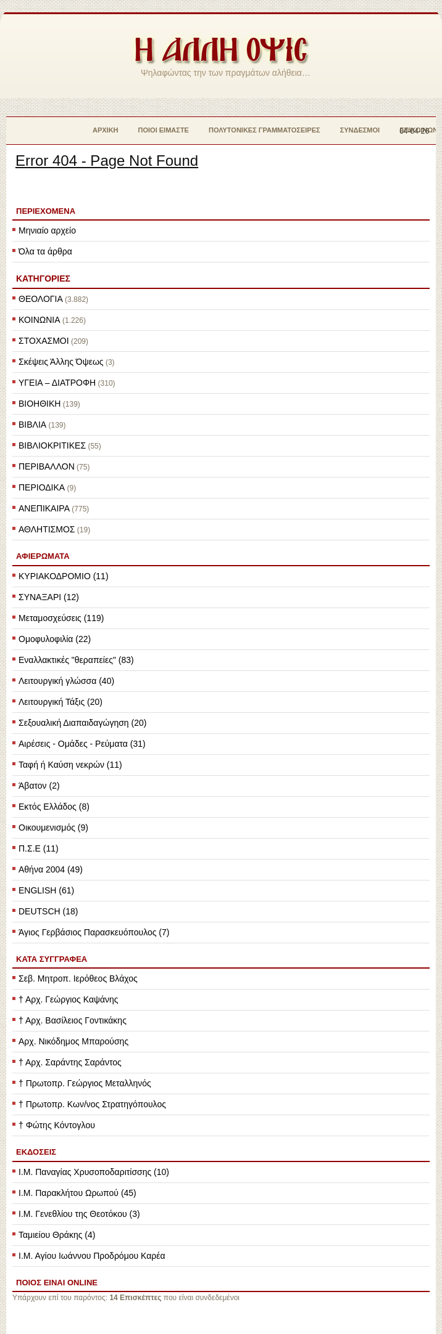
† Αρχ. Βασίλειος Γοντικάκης (73, 1020)
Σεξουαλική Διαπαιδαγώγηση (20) (82, 723)
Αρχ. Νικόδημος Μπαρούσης (73, 1041)
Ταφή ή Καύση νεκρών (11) (70, 765)
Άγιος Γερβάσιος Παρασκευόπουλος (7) (94, 932)
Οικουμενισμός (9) (53, 827)
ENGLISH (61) (46, 890)
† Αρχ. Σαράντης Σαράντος (70, 1062)
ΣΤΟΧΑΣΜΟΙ (44, 341)
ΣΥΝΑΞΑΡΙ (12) (49, 597)
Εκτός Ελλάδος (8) (54, 806)
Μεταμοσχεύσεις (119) (61, 618)
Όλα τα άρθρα (45, 251)
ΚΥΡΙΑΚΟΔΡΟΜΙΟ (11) (64, 576)
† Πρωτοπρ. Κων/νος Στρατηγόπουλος (92, 1104)
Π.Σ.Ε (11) (39, 848)
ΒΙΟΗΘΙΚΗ (39, 404)
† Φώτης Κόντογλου (57, 1125)
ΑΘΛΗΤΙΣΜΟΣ (47, 529)
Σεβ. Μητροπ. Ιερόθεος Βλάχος (78, 978)
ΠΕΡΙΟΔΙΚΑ (42, 487)
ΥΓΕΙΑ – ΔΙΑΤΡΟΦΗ (57, 383)
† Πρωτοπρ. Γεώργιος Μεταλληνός (85, 1083)
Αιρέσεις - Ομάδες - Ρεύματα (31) (82, 744)
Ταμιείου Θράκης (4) (57, 1235)
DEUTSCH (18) (48, 911)
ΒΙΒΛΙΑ (32, 424)
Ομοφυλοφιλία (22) (55, 639)
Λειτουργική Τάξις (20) (60, 702)
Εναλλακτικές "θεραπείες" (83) (76, 660)
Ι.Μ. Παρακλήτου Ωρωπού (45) (77, 1193)
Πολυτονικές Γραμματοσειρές (264, 130)
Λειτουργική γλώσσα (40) (66, 681)
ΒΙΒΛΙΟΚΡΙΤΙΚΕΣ (52, 445)
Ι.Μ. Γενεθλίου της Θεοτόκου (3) (79, 1214)
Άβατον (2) (39, 786)
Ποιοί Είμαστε (163, 130)
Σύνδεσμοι (360, 130)
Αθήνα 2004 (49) (51, 869)
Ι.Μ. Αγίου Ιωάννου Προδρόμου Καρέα (92, 1256)
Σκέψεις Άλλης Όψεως (61, 362)
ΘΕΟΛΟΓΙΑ (41, 299)
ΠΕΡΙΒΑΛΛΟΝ (47, 466)
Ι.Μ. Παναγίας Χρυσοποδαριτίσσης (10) (94, 1172)
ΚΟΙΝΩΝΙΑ (39, 320)
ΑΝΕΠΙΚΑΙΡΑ (44, 508)
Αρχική (106, 130)
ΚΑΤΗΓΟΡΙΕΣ (43, 278)
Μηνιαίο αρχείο (47, 230)
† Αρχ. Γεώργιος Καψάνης (69, 999)
